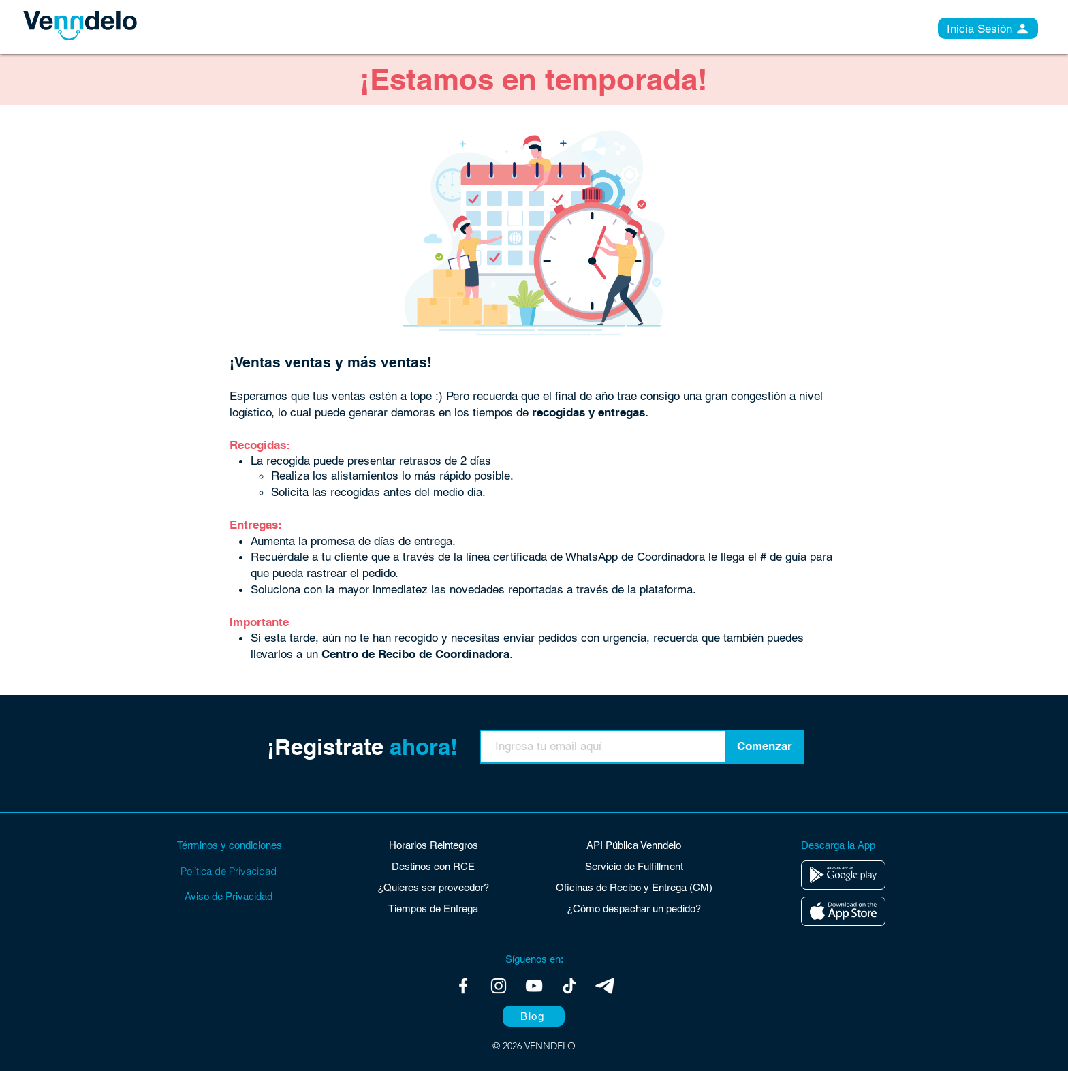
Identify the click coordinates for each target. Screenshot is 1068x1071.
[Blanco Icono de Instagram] (498, 986)
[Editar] (843, 875)
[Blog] (534, 1016)
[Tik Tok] (569, 986)
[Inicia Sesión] (988, 28)
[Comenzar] (764, 747)
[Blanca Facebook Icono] (463, 986)
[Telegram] (605, 986)
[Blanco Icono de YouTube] (534, 986)
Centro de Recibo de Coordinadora (415, 654)
